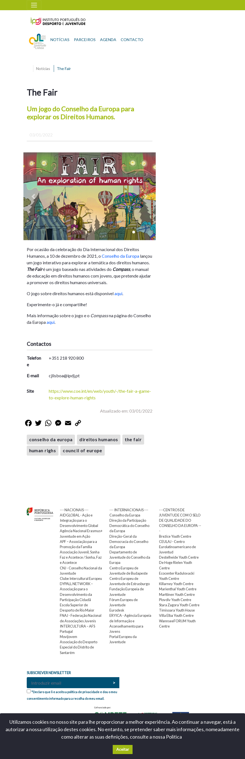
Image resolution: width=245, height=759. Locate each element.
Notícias (43, 68)
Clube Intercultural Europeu (81, 578)
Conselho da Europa (120, 256)
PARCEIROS (85, 39)
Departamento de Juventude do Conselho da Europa (129, 557)
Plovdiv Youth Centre (175, 599)
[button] (33, 196)
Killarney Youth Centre (176, 584)
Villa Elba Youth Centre (176, 615)
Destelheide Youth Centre (179, 557)
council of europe (82, 450)
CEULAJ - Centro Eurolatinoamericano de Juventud (177, 546)
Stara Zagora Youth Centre (179, 605)
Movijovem (68, 636)
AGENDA (108, 39)
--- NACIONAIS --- (74, 510)
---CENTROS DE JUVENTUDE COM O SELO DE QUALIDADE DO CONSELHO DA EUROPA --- (180, 520)
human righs (42, 450)
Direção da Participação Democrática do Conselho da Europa (129, 525)
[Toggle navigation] (34, 5)
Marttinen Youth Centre (177, 594)
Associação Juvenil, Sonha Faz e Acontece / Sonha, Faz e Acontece (81, 557)
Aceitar (122, 749)
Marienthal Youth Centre (177, 589)
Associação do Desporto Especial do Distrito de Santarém (78, 647)
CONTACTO (132, 39)
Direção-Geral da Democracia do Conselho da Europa (128, 541)
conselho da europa (51, 439)
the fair (133, 439)
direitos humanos (98, 439)
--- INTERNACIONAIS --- (128, 510)
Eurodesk (116, 610)
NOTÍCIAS (59, 39)
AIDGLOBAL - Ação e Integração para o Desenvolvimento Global (79, 520)
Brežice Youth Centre (175, 536)
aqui (118, 293)
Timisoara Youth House (177, 610)
